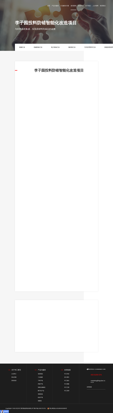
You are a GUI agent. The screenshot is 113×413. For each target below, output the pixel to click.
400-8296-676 (96, 375)
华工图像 (66, 384)
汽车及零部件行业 (90, 47)
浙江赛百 (66, 377)
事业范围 (13, 377)
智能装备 (40, 394)
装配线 (40, 400)
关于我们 (88, 5)
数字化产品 (41, 390)
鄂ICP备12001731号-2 (40, 408)
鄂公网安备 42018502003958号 (58, 408)
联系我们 (103, 5)
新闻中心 (81, 5)
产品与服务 (55, 5)
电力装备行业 (55, 47)
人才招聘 (95, 5)
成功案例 (73, 5)
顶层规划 (40, 374)
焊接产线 (40, 384)
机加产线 (40, 397)
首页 (48, 5)
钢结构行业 (71, 47)
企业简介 (13, 374)
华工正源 (66, 387)
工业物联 (40, 377)
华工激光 (66, 380)
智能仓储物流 (41, 387)
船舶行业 (22, 47)
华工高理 (66, 390)
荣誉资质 (13, 380)
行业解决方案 (64, 5)
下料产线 (40, 380)
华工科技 (66, 374)
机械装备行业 (38, 47)
